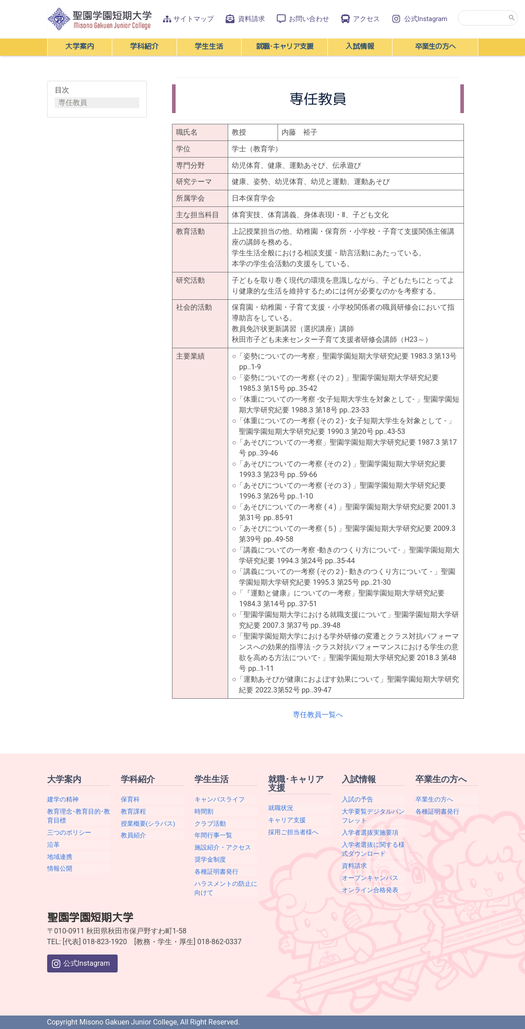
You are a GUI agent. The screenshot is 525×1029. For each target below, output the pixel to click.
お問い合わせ (302, 18)
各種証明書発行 (216, 871)
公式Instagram (419, 18)
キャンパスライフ (219, 799)
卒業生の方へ (434, 799)
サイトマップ (188, 19)
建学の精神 (63, 799)
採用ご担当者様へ (293, 832)
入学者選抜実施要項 (370, 832)
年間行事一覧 (213, 835)
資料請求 (245, 18)
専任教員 (72, 102)
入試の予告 (357, 799)
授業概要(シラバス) (148, 823)
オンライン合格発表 (370, 889)
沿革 (53, 844)
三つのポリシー (69, 832)
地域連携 (59, 856)
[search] (488, 18)
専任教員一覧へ (318, 714)
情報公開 (59, 868)
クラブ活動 (210, 823)
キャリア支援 (287, 819)
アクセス (360, 18)
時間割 (203, 811)
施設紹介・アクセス (222, 847)
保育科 (130, 799)
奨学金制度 (210, 859)
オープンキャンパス (370, 877)
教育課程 (133, 811)
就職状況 (280, 807)
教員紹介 (133, 835)
